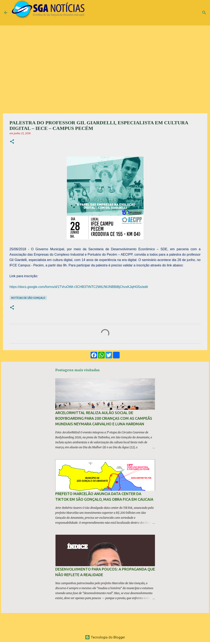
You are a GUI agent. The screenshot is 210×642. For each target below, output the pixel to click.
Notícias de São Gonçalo (28, 297)
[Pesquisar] (204, 13)
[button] (12, 142)
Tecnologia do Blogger (105, 637)
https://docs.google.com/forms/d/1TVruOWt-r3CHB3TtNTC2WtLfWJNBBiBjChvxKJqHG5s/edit (79, 287)
